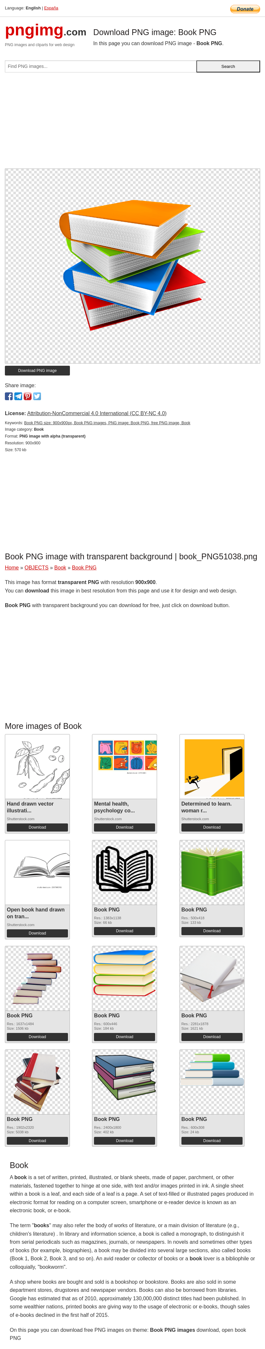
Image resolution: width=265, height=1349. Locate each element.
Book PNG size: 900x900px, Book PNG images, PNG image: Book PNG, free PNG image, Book (107, 423)
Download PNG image (37, 370)
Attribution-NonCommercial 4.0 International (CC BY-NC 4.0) (96, 413)
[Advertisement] (132, 123)
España (51, 8)
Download (37, 827)
